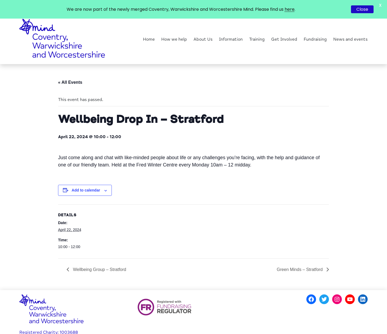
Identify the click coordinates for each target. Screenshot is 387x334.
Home (149, 29)
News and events (350, 29)
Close (362, 9)
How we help (174, 29)
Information (231, 29)
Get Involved (284, 29)
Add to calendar (86, 180)
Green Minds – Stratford (300, 259)
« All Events (70, 71)
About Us (203, 29)
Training (257, 29)
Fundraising (315, 29)
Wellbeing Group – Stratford (99, 259)
